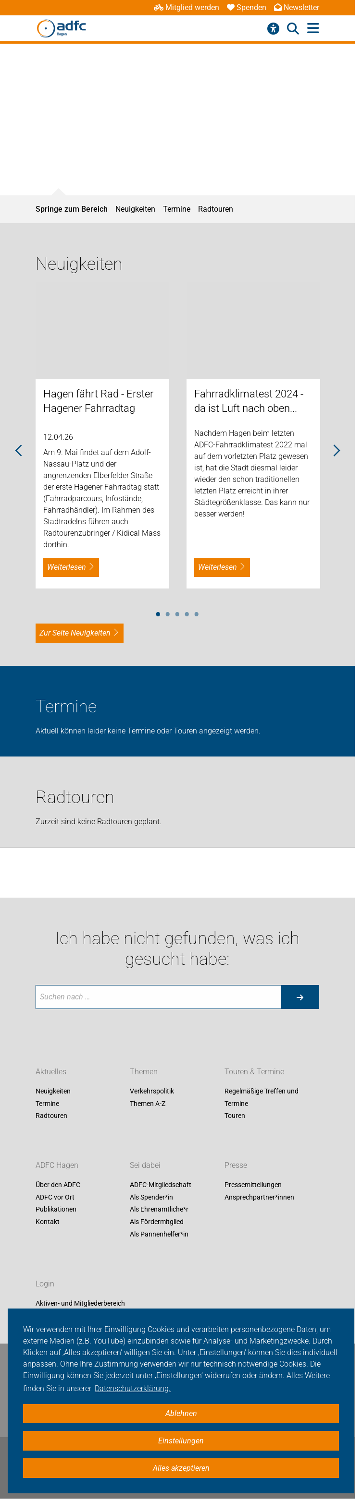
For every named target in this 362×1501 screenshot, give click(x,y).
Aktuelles (51, 1071)
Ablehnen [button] (181, 1413)
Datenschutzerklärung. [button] (133, 1388)
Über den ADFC (58, 1185)
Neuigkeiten (135, 209)
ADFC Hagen (57, 1165)
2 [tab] (168, 612)
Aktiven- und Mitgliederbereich (80, 1303)
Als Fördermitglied (157, 1221)
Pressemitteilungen (253, 1185)
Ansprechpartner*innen (259, 1197)
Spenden (246, 7)
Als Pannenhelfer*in (159, 1234)
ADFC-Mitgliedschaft (160, 1185)
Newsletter (296, 7)
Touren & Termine (254, 1071)
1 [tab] (158, 612)
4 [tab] (187, 612)
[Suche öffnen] (293, 29)
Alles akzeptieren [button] (181, 1468)
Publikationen (56, 1209)
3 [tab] (177, 612)
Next (336, 451)
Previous (19, 451)
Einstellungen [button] (181, 1440)
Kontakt (48, 1221)
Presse (236, 1165)
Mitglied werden (186, 7)
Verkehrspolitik (152, 1091)
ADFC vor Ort (55, 1197)
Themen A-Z (147, 1103)
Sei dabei (145, 1165)
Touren (235, 1116)
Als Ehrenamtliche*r (159, 1209)
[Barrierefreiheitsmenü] (273, 29)
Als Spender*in (151, 1197)
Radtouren (215, 209)
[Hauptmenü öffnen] (313, 29)
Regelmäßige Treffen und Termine (262, 1097)
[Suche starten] (300, 997)
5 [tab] (196, 612)
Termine (176, 209)
